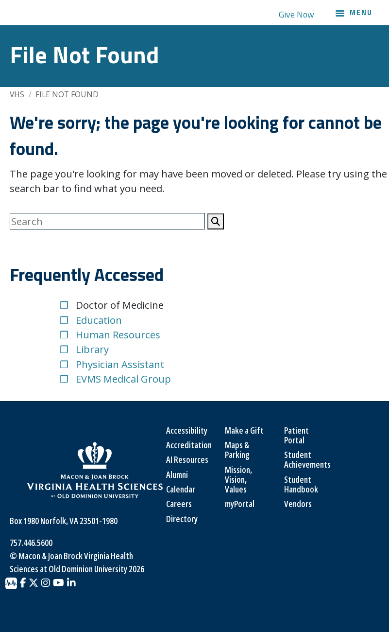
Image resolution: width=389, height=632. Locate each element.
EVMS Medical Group (123, 379)
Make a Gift (244, 430)
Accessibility (186, 430)
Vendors (298, 503)
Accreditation (189, 445)
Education (99, 320)
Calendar (180, 489)
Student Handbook (301, 484)
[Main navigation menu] (354, 14)
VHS (17, 94)
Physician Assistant (120, 364)
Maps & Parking (237, 449)
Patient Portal (296, 435)
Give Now (296, 14)
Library (92, 349)
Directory (182, 519)
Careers (179, 503)
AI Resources (187, 459)
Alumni (177, 474)
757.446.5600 (31, 542)
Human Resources (118, 334)
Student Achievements (307, 459)
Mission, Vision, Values (238, 479)
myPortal (239, 503)
